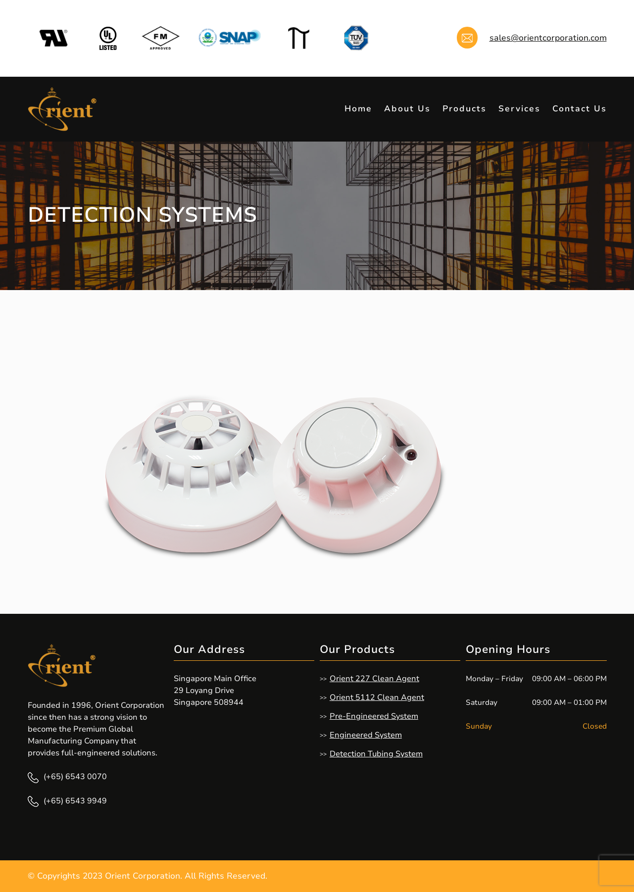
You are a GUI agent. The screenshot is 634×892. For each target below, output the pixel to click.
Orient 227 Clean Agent (374, 678)
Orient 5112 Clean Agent (377, 697)
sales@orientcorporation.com (548, 38)
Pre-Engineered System (374, 716)
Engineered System (366, 735)
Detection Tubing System (376, 753)
